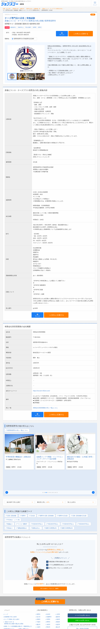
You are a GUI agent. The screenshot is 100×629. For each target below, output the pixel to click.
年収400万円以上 (52, 505)
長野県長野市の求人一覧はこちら (17, 430)
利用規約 (6, 615)
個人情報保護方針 (24, 612)
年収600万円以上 (83, 505)
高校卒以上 (21, 27)
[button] (6, 473)
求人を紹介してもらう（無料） (50, 569)
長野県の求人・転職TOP (18, 8)
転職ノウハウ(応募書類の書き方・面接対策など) (18, 607)
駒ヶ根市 (39, 610)
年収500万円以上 (68, 505)
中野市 (48, 600)
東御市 (58, 603)
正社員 (7, 27)
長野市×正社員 (62, 497)
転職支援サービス (9, 610)
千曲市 (38, 603)
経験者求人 (13, 27)
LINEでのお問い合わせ (82, 601)
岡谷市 (48, 608)
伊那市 (38, 600)
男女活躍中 (28, 27)
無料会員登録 (8, 620)
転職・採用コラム (24, 610)
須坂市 (58, 600)
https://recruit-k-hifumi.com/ (41, 391)
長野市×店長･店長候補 (46, 497)
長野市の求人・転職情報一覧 (33, 8)
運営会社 (21, 615)
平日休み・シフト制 (13, 501)
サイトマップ (8, 617)
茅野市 (48, 603)
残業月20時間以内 (66, 509)
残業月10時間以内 (50, 509)
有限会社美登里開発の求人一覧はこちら (45, 408)
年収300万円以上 (37, 505)
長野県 (34, 27)
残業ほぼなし (35, 509)
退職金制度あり (21, 509)
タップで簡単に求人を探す (11, 600)
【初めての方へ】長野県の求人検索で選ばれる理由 (13, 603)
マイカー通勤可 (21, 505)
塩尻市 (58, 605)
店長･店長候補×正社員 (78, 497)
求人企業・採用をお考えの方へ (13, 625)
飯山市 (58, 608)
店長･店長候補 (11, 497)
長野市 (40, 27)
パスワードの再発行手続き (11, 622)
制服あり (9, 505)
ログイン (21, 620)
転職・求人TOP (6, 8)
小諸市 (38, 608)
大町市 (48, 605)
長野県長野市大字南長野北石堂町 (24, 38)
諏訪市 (38, 605)
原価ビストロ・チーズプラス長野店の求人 (52, 8)
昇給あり (9, 509)
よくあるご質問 (8, 612)
